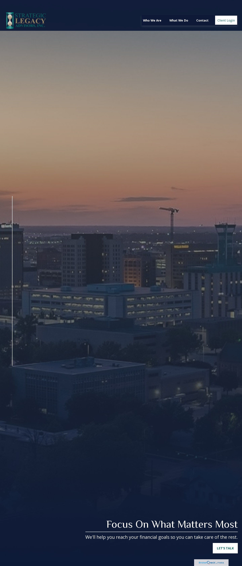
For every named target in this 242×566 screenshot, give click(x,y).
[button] (152, 10)
